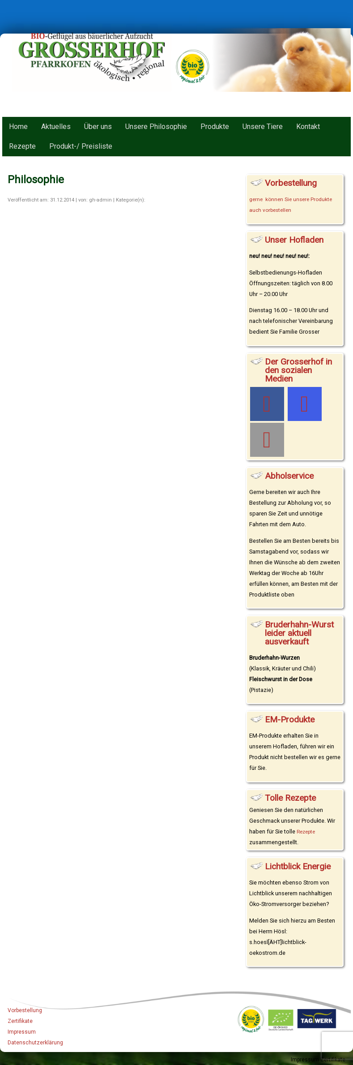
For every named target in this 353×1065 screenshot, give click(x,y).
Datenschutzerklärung (35, 1042)
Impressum (22, 1032)
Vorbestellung (25, 1010)
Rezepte (306, 832)
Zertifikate (20, 1021)
